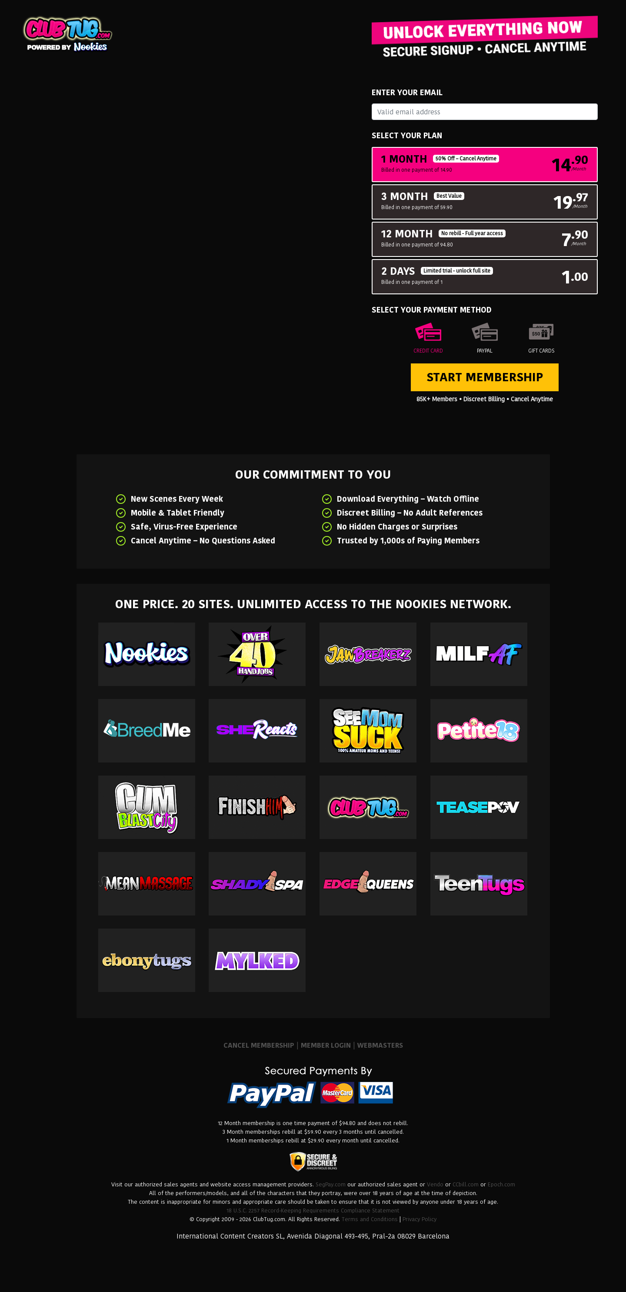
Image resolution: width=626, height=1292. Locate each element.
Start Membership (484, 377)
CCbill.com (466, 1184)
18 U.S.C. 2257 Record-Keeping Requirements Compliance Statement (313, 1210)
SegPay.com (331, 1184)
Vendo (435, 1184)
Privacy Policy (419, 1219)
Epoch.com (501, 1184)
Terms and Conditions (370, 1219)
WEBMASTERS (380, 1045)
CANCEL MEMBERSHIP (258, 1045)
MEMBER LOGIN (326, 1045)
